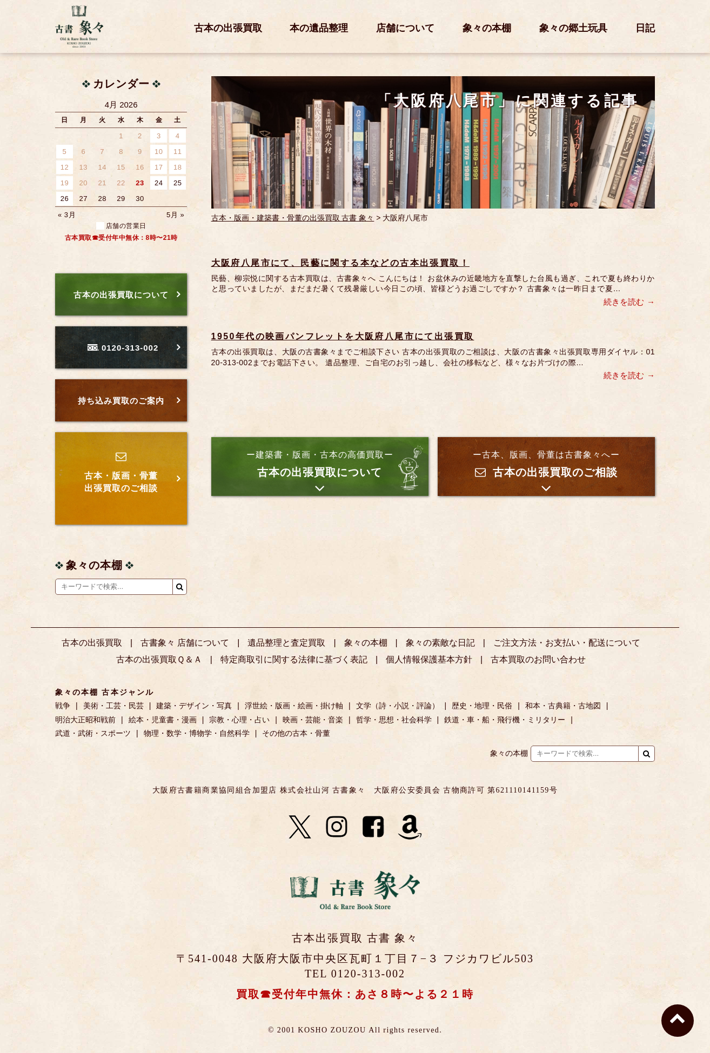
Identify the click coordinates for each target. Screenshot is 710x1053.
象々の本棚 (487, 28)
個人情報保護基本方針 (429, 659)
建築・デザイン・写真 (194, 705)
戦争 (62, 705)
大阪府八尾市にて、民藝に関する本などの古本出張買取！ (340, 262)
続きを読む (624, 301)
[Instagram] (337, 827)
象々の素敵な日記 (440, 642)
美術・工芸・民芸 (113, 705)
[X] (300, 827)
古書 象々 (79, 26)
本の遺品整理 (319, 28)
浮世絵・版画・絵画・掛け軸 (294, 705)
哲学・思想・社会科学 (394, 719)
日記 (645, 28)
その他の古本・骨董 (296, 733)
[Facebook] (373, 827)
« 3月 (67, 215)
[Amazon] (410, 827)
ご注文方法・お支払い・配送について (566, 642)
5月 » (175, 215)
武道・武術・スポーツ (93, 733)
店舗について (405, 28)
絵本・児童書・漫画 (163, 719)
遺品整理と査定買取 (286, 642)
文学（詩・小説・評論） (397, 705)
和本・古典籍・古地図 (563, 705)
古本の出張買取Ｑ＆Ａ (159, 659)
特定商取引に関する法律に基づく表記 (293, 659)
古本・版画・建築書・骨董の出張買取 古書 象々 (292, 217)
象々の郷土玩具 (573, 28)
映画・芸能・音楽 (313, 719)
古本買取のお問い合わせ (538, 659)
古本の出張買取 (228, 28)
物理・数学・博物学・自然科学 (197, 733)
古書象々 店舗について (184, 642)
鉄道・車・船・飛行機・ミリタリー (504, 719)
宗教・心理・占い (239, 719)
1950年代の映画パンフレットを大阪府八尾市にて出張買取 (342, 336)
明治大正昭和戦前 (85, 719)
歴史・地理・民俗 (482, 705)
